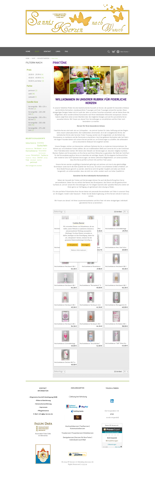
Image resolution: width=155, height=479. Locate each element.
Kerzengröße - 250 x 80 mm (36, 124)
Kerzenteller (42, 151)
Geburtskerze (31, 143)
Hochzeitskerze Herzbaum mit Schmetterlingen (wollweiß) (116, 285)
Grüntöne (40, 143)
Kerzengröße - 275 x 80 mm (36, 129)
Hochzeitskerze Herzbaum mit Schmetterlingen (65, 266)
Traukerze (28, 157)
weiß (31, 94)
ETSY (112, 414)
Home (27, 58)
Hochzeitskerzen (43, 58)
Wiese (34, 158)
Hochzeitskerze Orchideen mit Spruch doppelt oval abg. (116, 324)
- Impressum (43, 407)
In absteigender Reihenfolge (67, 211)
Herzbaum (38, 148)
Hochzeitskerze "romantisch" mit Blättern (91, 285)
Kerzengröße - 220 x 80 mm (36, 113)
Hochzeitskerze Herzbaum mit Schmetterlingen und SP (116, 266)
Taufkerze (44, 155)
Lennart (28, 155)
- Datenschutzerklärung (43, 404)
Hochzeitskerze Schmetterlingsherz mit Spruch (65, 343)
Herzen (45, 148)
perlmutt (32, 91)
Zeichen (40, 158)
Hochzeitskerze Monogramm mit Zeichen (116, 305)
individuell (33, 160)
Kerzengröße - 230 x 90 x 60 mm (37, 118)
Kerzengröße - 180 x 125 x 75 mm (37, 108)
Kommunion (42, 153)
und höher (36, 81)
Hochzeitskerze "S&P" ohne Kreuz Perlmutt (116, 343)
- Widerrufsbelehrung (43, 400)
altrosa (45, 157)
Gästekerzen (29, 148)
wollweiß (32, 97)
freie (27, 160)
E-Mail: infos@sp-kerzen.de (43, 414)
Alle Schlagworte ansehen (34, 166)
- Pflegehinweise (43, 411)
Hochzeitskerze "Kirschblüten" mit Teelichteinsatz (91, 343)
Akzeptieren (73, 245)
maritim (39, 160)
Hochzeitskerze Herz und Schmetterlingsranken (116, 247)
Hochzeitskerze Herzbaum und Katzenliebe (91, 305)
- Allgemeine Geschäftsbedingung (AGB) (43, 397)
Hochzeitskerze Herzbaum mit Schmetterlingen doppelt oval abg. (65, 324)
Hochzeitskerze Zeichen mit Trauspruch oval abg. (65, 362)
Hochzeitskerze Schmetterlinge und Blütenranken (116, 229)
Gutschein (42, 145)
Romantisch (35, 155)
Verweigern (85, 245)
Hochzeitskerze (32, 151)
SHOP (37, 51)
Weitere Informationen (78, 250)
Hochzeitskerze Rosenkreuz (91, 266)
